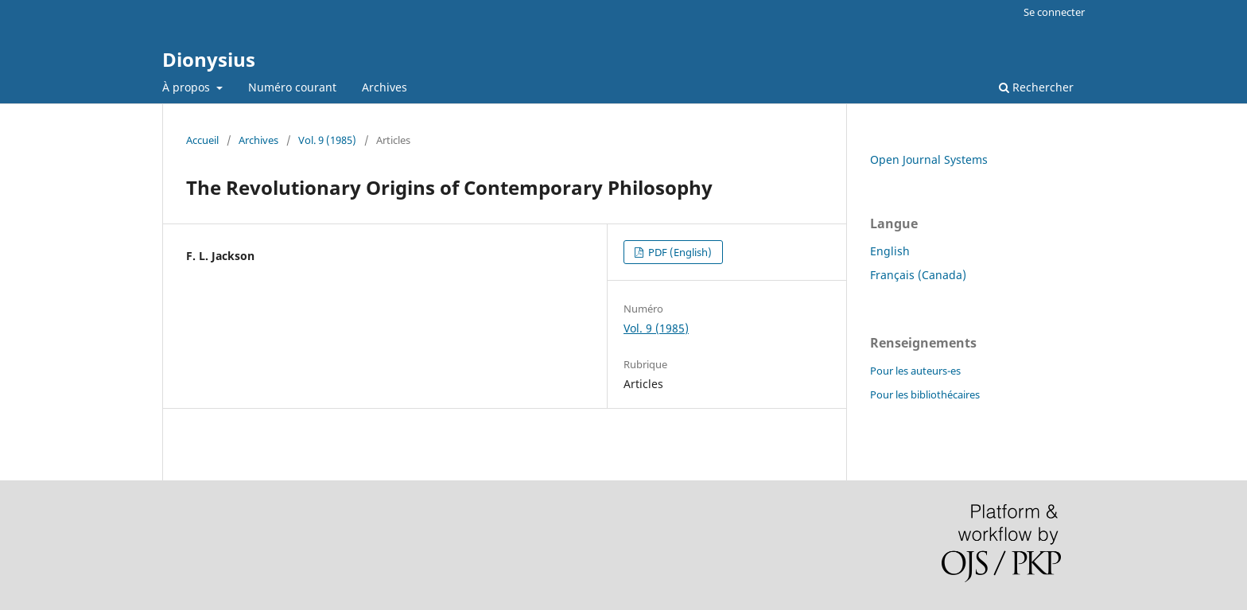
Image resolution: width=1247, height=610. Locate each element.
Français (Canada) (918, 274)
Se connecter (1054, 12)
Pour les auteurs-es (915, 370)
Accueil (202, 140)
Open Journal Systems (929, 159)
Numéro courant (292, 87)
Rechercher (1036, 87)
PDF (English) (679, 252)
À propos (187, 87)
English (890, 250)
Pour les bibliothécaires (925, 394)
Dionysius (208, 59)
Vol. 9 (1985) (327, 140)
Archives (384, 87)
